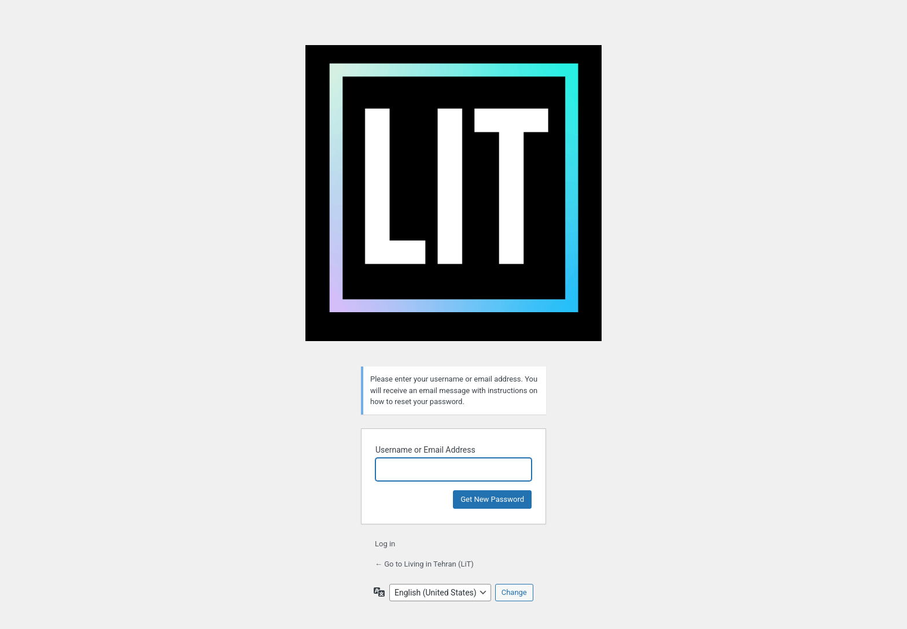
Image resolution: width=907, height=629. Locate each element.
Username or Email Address (425, 449)
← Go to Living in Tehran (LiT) (424, 564)
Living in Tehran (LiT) (453, 199)
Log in (385, 543)
